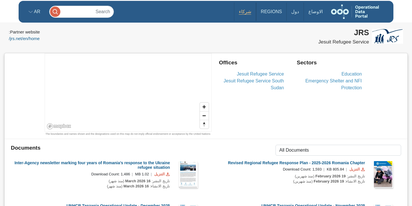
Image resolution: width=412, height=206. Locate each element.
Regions (271, 11)
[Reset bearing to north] (204, 124)
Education (351, 74)
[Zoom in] (204, 107)
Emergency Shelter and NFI (333, 80)
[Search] (81, 11)
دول (295, 11)
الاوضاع (315, 11)
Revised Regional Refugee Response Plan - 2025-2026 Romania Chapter (296, 163)
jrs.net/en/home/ (24, 38)
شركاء (245, 11)
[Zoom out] (204, 115)
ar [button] (36, 11)
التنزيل (161, 174)
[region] (128, 93)
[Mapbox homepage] (59, 126)
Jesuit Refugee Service (260, 74)
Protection (351, 87)
